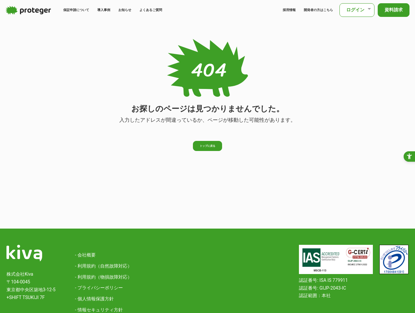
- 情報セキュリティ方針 (99, 309)
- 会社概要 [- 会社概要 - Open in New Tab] (85, 254)
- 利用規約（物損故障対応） (103, 277)
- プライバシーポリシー (99, 287)
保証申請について (85, 10)
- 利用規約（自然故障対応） (103, 266)
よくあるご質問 (190, 10)
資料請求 (393, 9)
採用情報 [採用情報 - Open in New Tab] (266, 10)
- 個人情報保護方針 (94, 298)
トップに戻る (207, 148)
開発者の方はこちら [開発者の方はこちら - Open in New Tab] (308, 10)
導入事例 (124, 10)
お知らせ (153, 10)
